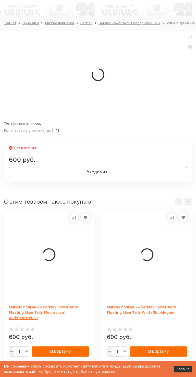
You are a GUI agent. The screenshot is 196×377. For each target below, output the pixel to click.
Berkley (86, 23)
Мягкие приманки (59, 23)
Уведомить (98, 172)
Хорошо (183, 369)
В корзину (60, 351)
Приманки (30, 23)
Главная (10, 23)
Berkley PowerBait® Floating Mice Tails (129, 23)
